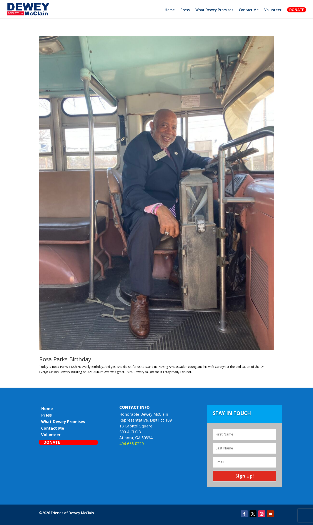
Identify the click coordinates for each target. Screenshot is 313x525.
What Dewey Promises (214, 10)
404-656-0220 (131, 443)
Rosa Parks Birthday (65, 359)
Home (170, 10)
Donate (296, 9)
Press (185, 10)
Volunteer (272, 10)
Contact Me (249, 10)
